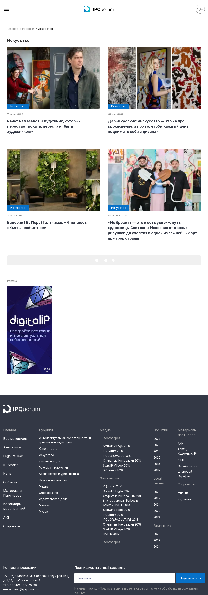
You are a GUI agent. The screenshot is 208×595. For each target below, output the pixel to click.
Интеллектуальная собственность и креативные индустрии (65, 440)
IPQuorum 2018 (113, 470)
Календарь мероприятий (14, 506)
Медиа (44, 486)
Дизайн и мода (49, 461)
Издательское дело (53, 499)
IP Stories (10, 465)
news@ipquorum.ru (26, 589)
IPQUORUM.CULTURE (117, 455)
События (10, 482)
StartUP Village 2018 (116, 465)
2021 (157, 451)
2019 (157, 464)
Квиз (7, 473)
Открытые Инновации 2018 (122, 460)
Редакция (185, 499)
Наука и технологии (53, 480)
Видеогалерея (110, 438)
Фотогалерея (109, 478)
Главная (12, 28)
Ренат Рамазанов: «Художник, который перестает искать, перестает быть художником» (44, 126)
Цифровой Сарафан (185, 474)
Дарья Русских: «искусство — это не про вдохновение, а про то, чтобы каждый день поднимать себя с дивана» (148, 126)
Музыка (44, 505)
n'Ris (181, 459)
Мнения (183, 493)
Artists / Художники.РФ (188, 451)
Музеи (43, 511)
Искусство (46, 455)
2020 (157, 457)
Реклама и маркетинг (54, 467)
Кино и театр (48, 448)
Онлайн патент (188, 466)
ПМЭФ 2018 (111, 534)
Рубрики (28, 28)
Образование (48, 492)
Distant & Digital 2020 (117, 491)
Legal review (13, 456)
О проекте (11, 526)
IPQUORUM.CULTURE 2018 (121, 519)
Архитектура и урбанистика (59, 474)
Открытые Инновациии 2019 (123, 496)
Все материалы (15, 438)
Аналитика (12, 447)
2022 (157, 445)
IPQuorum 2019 (113, 451)
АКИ (7, 517)
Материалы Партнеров (12, 493)
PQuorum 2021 (112, 486)
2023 (157, 438)
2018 (157, 470)
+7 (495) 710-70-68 (23, 584)
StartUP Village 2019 (116, 446)
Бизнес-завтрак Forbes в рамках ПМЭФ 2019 (120, 503)
